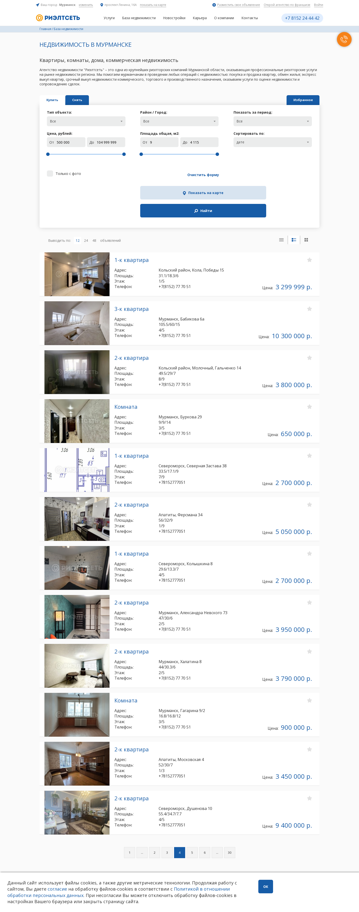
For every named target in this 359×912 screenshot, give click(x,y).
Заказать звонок (108, 865)
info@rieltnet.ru (195, 867)
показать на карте (153, 5)
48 (94, 200)
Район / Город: (153, 112)
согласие (77, 889)
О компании (224, 17)
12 (78, 200)
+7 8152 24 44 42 (302, 18)
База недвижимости (139, 17)
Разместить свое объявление (238, 5)
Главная (45, 29)
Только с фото (68, 173)
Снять (103, 100)
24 (86, 200)
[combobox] (86, 121)
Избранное (295, 100)
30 (229, 812)
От (51, 142)
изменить (86, 5)
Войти (318, 5)
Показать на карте (228, 174)
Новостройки (174, 17)
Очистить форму (167, 174)
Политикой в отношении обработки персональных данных (113, 892)
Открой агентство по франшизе (287, 5)
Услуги (109, 17)
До (91, 142)
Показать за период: (253, 112)
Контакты (249, 17)
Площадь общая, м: (159, 133)
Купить (61, 100)
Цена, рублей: (59, 133)
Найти (287, 174)
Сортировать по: (249, 133)
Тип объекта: (59, 112)
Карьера (200, 17)
